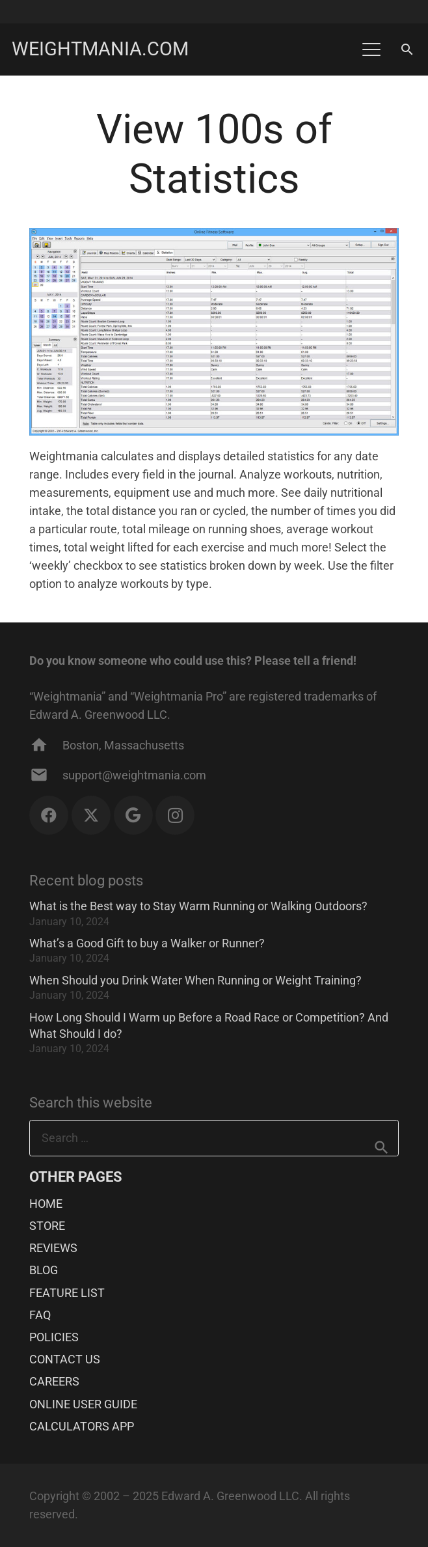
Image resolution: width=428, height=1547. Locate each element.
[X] (91, 815)
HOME (45, 1203)
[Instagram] (174, 815)
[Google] (133, 815)
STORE (47, 1226)
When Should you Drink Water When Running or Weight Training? (195, 980)
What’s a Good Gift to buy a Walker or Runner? (147, 943)
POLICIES (54, 1337)
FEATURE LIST (67, 1293)
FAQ (40, 1315)
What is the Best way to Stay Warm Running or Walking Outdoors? (198, 906)
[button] (371, 49)
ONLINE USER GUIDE (83, 1404)
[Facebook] (48, 815)
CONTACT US (64, 1359)
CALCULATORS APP (81, 1426)
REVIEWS (53, 1248)
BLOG (43, 1270)
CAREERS (54, 1381)
